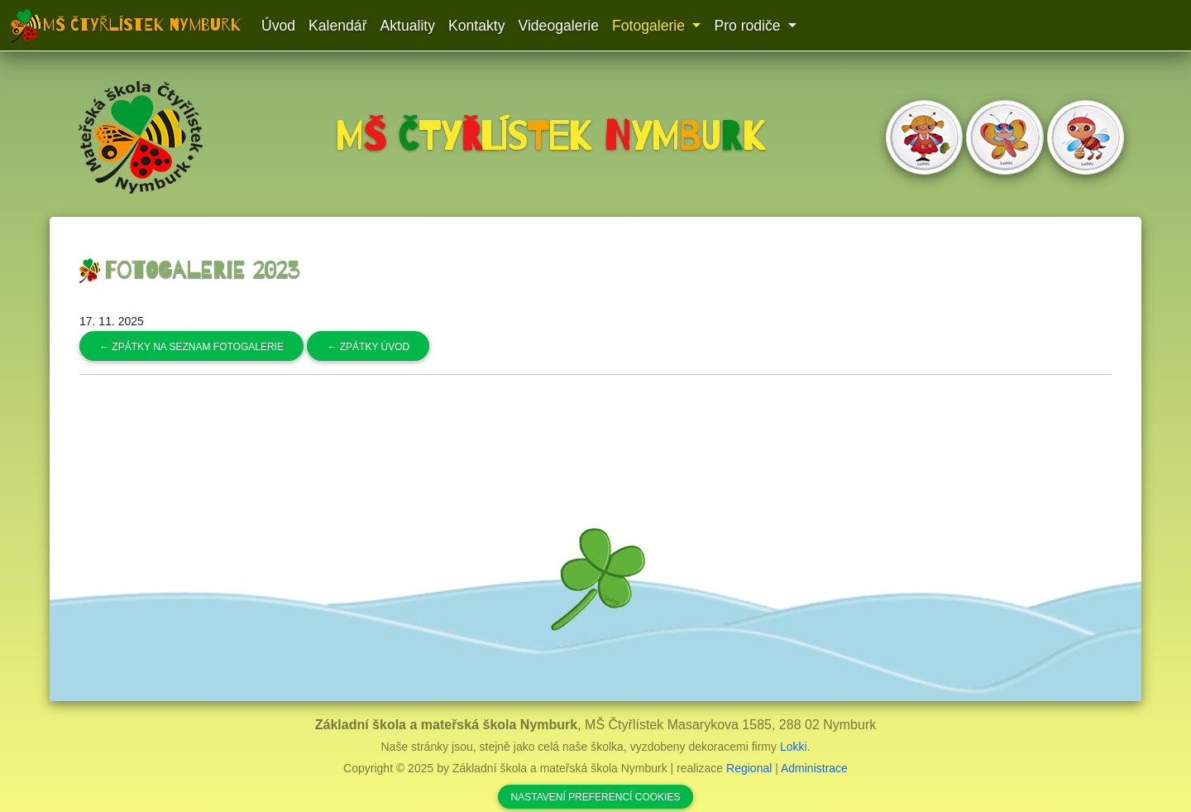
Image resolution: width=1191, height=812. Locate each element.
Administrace (814, 768)
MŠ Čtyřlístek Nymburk (142, 25)
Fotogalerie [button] (650, 25)
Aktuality (408, 25)
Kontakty (476, 25)
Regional (749, 768)
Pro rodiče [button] (749, 25)
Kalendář (337, 25)
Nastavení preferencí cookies (596, 797)
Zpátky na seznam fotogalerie (191, 347)
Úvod (278, 25)
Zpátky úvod (368, 347)
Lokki (793, 746)
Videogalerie (558, 25)
